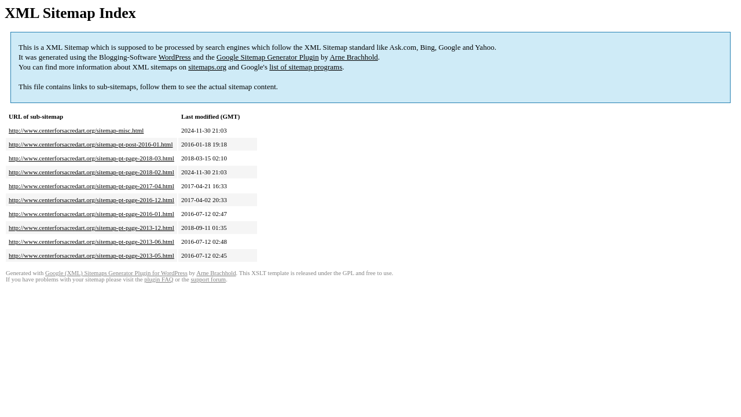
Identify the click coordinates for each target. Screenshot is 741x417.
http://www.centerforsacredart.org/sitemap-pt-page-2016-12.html (91, 199)
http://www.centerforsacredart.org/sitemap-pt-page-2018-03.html (91, 158)
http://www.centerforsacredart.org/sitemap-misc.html (76, 130)
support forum (208, 279)
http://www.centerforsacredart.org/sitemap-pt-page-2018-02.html (91, 172)
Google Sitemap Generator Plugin (268, 57)
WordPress (175, 57)
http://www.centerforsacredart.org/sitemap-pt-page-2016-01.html (91, 213)
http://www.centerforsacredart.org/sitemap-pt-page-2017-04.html (91, 185)
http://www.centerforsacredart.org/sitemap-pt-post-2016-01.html (91, 144)
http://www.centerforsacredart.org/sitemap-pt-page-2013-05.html (91, 255)
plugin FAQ (158, 279)
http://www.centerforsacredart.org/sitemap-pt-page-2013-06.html (91, 241)
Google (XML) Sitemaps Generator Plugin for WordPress (116, 273)
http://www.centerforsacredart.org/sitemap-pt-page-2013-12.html (91, 227)
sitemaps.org (207, 67)
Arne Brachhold (353, 57)
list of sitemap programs (305, 67)
